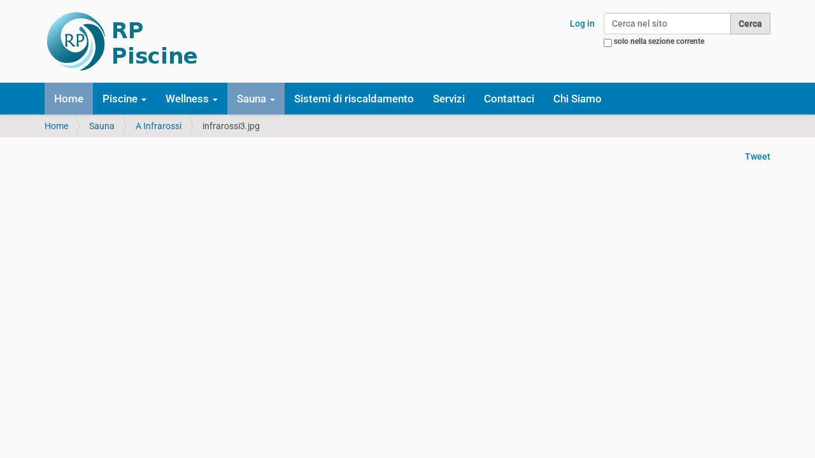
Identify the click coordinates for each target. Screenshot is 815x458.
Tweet (757, 156)
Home (68, 98)
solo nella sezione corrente (659, 41)
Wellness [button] (192, 98)
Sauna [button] (256, 98)
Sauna (102, 126)
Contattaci (509, 98)
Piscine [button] (124, 98)
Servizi (449, 98)
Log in (582, 23)
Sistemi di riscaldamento (354, 98)
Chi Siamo (577, 98)
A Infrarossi (158, 126)
